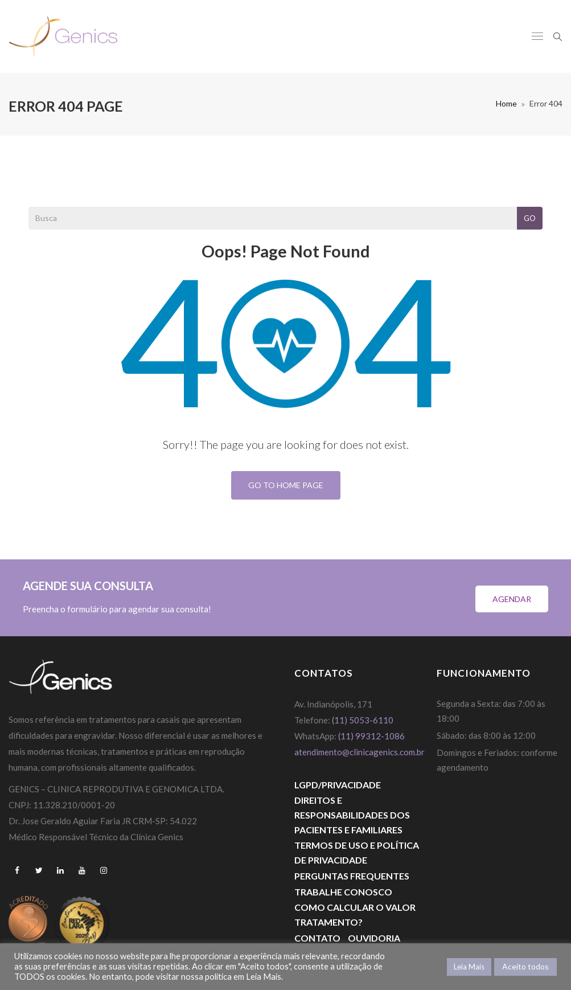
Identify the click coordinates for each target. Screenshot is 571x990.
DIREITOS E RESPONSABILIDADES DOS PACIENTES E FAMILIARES (352, 815)
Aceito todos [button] (525, 966)
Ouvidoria (374, 937)
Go (530, 218)
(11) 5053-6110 (362, 720)
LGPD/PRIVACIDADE (337, 784)
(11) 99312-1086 (372, 736)
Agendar (511, 599)
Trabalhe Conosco (343, 891)
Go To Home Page (285, 485)
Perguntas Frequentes (351, 875)
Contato (317, 937)
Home (506, 103)
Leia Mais (469, 966)
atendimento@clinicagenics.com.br (359, 752)
